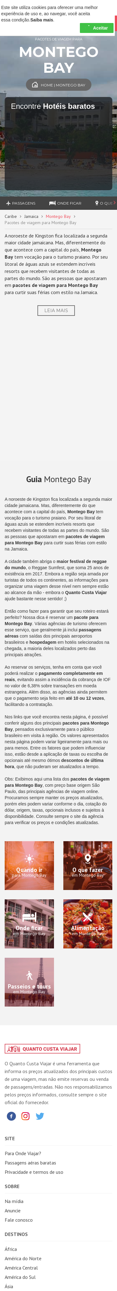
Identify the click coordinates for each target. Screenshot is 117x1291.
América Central (21, 1268)
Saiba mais (41, 19)
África (11, 1249)
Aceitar (96, 28)
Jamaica (31, 216)
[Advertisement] (58, 392)
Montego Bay (58, 216)
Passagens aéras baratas (30, 1163)
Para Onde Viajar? (23, 1153)
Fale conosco (19, 1220)
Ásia (9, 1286)
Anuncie (13, 1210)
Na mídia (14, 1201)
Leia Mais (56, 310)
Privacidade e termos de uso (34, 1172)
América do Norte (23, 1258)
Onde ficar (65, 203)
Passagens (20, 203)
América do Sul (20, 1277)
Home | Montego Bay (58, 85)
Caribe (11, 216)
